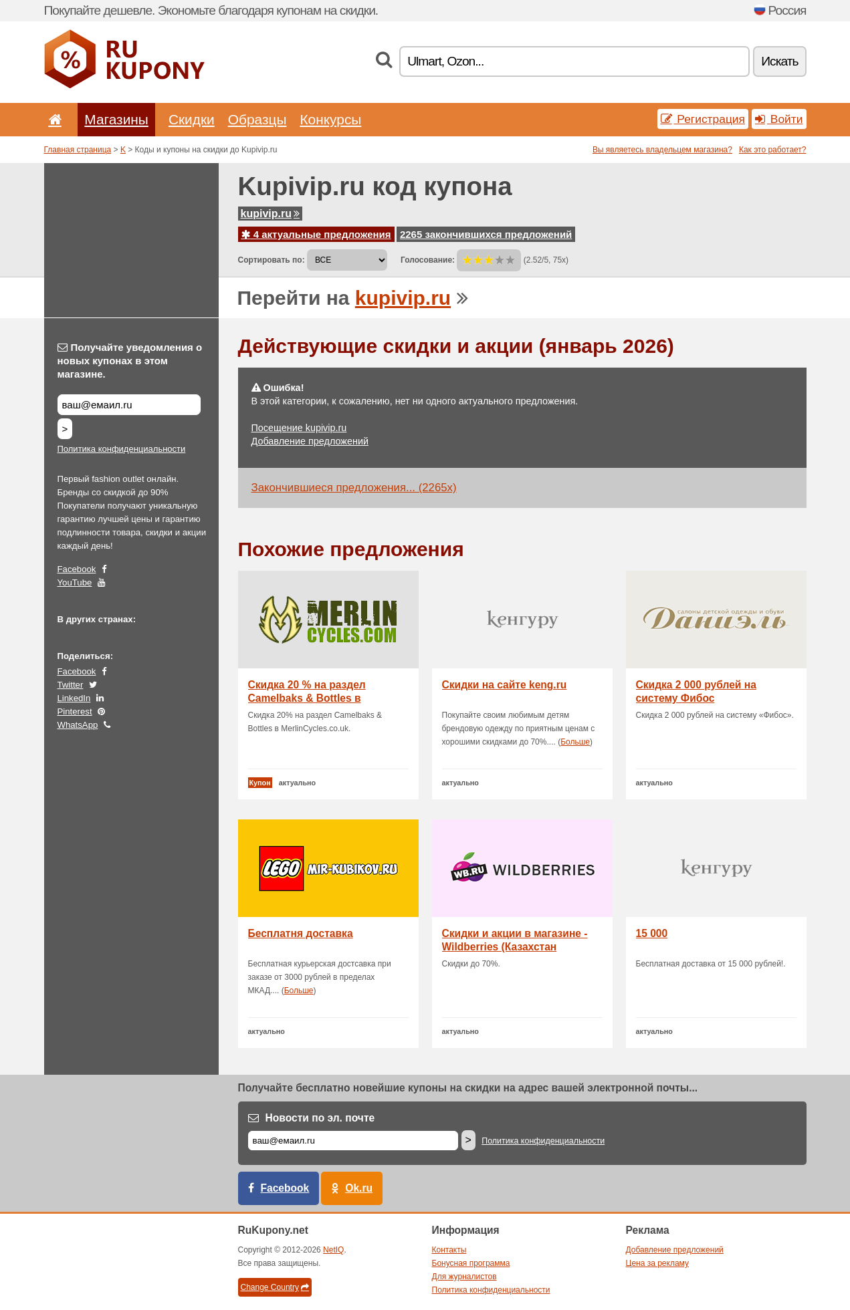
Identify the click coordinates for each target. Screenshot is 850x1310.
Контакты (449, 1250)
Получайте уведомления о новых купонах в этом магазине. (130, 361)
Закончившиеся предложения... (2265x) (354, 487)
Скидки (192, 119)
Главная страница (78, 149)
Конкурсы (330, 119)
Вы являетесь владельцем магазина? (662, 149)
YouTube (75, 582)
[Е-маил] (353, 1140)
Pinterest (75, 711)
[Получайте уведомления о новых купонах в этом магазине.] (129, 404)
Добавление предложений (309, 441)
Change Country (275, 1287)
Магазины (116, 119)
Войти (779, 119)
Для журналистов (464, 1276)
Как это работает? (773, 149)
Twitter (71, 685)
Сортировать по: (271, 260)
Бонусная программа (471, 1263)
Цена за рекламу (657, 1263)
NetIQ (333, 1250)
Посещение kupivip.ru (299, 427)
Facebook (77, 569)
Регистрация (703, 119)
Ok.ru (359, 1188)
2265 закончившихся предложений (486, 234)
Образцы (257, 119)
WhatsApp (78, 725)
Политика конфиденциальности (122, 449)
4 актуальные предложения (316, 234)
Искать (779, 61)
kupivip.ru (270, 213)
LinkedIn (74, 698)
